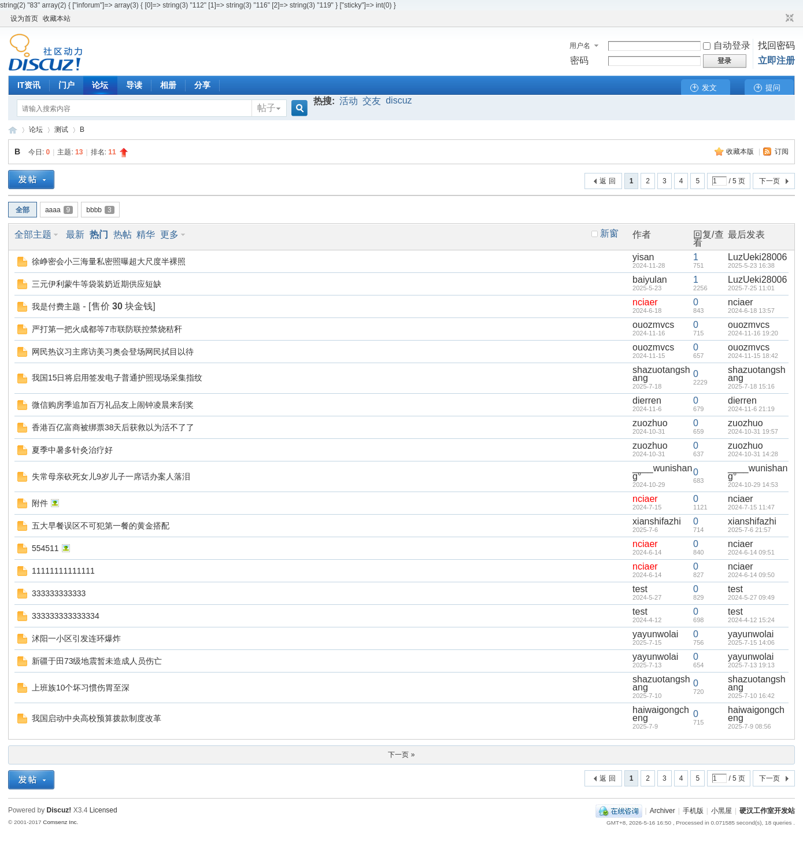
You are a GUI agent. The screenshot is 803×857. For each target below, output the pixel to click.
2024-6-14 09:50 (751, 574)
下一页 (769, 181)
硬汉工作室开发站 (12, 129)
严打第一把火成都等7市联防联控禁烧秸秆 (107, 329)
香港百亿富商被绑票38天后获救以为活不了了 (113, 427)
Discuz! (59, 810)
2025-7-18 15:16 (751, 386)
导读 (134, 85)
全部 (22, 210)
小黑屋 (721, 811)
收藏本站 (57, 18)
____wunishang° (662, 472)
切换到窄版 (788, 18)
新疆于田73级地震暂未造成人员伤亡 (97, 661)
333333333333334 (65, 615)
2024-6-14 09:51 (751, 552)
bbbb (100, 210)
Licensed (103, 810)
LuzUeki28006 (757, 257)
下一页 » (401, 755)
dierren (646, 400)
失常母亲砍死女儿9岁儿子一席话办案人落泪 (111, 476)
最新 (75, 234)
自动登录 (726, 45)
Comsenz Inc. (60, 822)
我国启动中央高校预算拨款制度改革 (96, 718)
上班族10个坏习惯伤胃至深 (81, 687)
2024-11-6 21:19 (751, 408)
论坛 (100, 85)
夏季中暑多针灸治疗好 (72, 450)
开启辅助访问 (779, 18)
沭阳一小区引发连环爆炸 (76, 638)
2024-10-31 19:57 (753, 431)
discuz (399, 100)
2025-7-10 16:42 (751, 695)
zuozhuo (650, 423)
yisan (643, 257)
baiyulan (649, 280)
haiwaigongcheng (660, 714)
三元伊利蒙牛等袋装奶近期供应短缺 (96, 284)
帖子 (266, 108)
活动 (348, 101)
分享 (202, 85)
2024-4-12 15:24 (751, 619)
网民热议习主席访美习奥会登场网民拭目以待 (113, 351)
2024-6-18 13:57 (751, 310)
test (639, 589)
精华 (145, 234)
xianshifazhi (656, 521)
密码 (579, 60)
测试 (61, 129)
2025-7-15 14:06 (751, 642)
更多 (169, 234)
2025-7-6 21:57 (749, 529)
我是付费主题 (56, 306)
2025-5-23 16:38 (751, 265)
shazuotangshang (661, 374)
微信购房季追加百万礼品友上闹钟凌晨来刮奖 (113, 404)
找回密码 (776, 45)
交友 (371, 101)
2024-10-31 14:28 (753, 453)
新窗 (609, 233)
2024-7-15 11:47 (751, 507)
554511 (45, 548)
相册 (168, 85)
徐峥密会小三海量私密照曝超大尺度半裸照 (109, 261)
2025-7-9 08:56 (749, 726)
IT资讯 (28, 85)
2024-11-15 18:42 (753, 355)
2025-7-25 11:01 (751, 288)
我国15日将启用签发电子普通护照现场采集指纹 (117, 377)
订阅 (782, 151)
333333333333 (59, 593)
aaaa (59, 210)
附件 (40, 503)
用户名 (579, 46)
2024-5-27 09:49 (751, 597)
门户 (66, 85)
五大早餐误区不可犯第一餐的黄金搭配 (100, 525)
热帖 (122, 234)
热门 (99, 234)
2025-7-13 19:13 (751, 665)
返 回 (607, 181)
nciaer (645, 302)
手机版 (693, 811)
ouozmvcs (653, 325)
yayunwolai (655, 634)
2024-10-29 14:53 (753, 484)
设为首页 (24, 18)
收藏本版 (741, 151)
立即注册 (776, 60)
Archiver (662, 811)
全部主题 (32, 234)
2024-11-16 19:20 (753, 333)
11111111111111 (63, 570)
